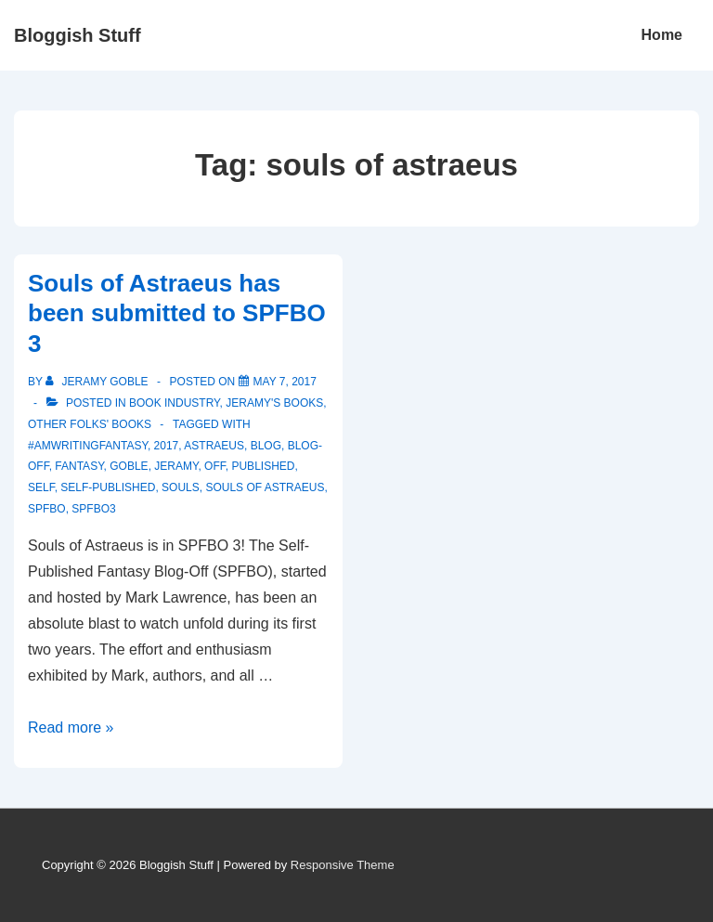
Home (662, 35)
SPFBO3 (93, 508)
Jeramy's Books (274, 402)
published (262, 466)
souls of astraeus (264, 487)
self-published (107, 487)
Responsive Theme (343, 865)
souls (181, 487)
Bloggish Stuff (77, 35)
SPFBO (47, 508)
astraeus (214, 445)
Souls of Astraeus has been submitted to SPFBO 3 (177, 313)
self (41, 487)
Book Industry (174, 402)
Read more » (71, 727)
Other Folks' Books (89, 424)
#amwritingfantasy (88, 445)
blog (266, 445)
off (215, 466)
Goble (129, 466)
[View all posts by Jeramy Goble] (98, 381)
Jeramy (176, 466)
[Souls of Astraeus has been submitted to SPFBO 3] (285, 381)
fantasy (79, 466)
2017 (166, 445)
